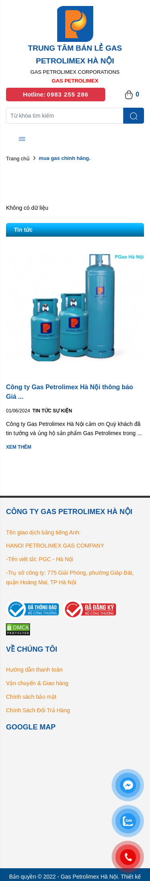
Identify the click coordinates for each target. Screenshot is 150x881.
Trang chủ (18, 159)
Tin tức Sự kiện (52, 411)
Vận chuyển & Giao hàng (37, 683)
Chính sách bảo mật (31, 697)
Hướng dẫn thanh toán (34, 669)
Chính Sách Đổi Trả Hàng (38, 710)
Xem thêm (18, 447)
